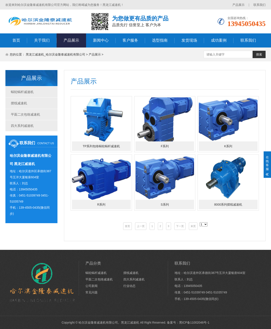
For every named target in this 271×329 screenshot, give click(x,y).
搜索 (259, 54)
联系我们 (259, 5)
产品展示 (238, 5)
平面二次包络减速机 (25, 114)
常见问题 (91, 292)
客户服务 (130, 40)
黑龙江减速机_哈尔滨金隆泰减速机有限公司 (55, 54)
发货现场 (189, 40)
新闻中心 (101, 40)
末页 (193, 226)
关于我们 (42, 40)
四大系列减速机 (22, 126)
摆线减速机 (19, 103)
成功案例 (219, 40)
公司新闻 (91, 286)
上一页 (141, 226)
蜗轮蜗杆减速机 (22, 92)
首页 (16, 40)
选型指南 (160, 40)
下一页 (180, 226)
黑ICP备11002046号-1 (194, 322)
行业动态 (129, 286)
